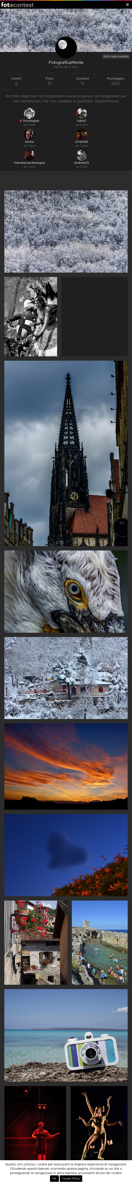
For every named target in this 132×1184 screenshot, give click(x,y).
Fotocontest (17, 4)
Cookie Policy (71, 1178)
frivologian (29, 120)
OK (54, 1178)
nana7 (81, 120)
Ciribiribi (81, 141)
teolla (29, 141)
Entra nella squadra (116, 56)
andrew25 (81, 162)
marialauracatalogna (29, 162)
